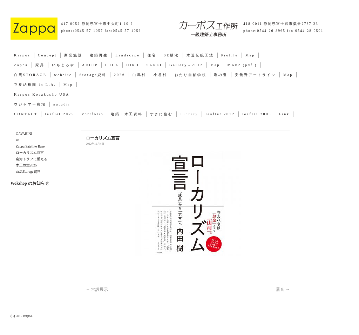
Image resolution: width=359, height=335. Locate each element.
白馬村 (139, 75)
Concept (47, 55)
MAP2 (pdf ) (242, 65)
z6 (17, 140)
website (63, 75)
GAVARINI (24, 134)
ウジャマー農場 (30, 104)
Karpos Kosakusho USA (41, 94)
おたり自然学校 (190, 75)
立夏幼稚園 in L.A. (35, 85)
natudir (61, 104)
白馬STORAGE (30, 75)
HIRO (132, 65)
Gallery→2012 (186, 65)
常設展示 (97, 289)
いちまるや (63, 65)
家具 (40, 65)
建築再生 (99, 55)
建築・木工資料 (127, 114)
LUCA (112, 65)
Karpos (22, 55)
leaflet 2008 (256, 114)
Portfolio (93, 114)
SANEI (154, 65)
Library (189, 114)
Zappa (21, 65)
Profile (229, 55)
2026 (119, 75)
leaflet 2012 (220, 114)
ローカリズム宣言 (30, 153)
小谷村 (160, 75)
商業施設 (73, 55)
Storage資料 (93, 75)
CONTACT (26, 114)
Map (250, 55)
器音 (283, 289)
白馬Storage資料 (28, 171)
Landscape (127, 55)
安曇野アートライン (255, 75)
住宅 (151, 55)
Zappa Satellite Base (30, 146)
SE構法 (171, 55)
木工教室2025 (26, 165)
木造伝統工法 (200, 55)
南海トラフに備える (31, 159)
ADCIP (90, 65)
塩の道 (221, 75)
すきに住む (161, 114)
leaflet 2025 (59, 114)
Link (284, 114)
